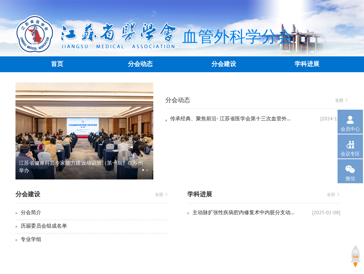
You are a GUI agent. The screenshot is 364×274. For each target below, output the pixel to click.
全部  (342, 100)
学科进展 (307, 64)
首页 (57, 64)
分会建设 (223, 64)
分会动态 (140, 64)
